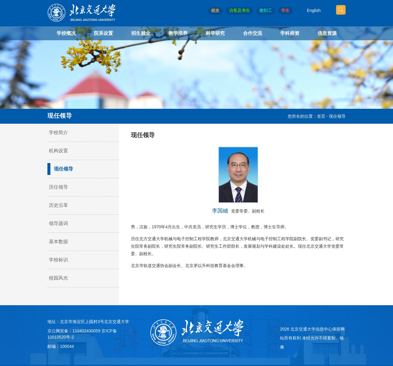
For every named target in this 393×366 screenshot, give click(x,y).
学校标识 (58, 259)
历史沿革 (58, 205)
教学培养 (178, 33)
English (314, 10)
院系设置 (103, 33)
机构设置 (58, 150)
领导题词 (58, 223)
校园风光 (58, 277)
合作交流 (252, 33)
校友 (215, 10)
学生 (285, 10)
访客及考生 (239, 10)
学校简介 (58, 132)
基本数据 (58, 241)
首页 (321, 116)
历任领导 (58, 187)
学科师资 (289, 33)
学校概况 (66, 33)
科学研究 (215, 33)
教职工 (265, 10)
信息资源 (327, 33)
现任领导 (337, 116)
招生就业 (140, 33)
